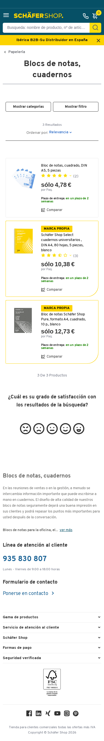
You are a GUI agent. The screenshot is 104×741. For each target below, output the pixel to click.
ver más (66, 530)
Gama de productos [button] (20, 617)
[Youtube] (57, 714)
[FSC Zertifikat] (52, 684)
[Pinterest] (75, 715)
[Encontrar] (95, 27)
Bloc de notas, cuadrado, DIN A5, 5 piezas (64, 168)
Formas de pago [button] (17, 648)
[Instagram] (67, 714)
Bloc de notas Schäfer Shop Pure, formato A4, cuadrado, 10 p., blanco (63, 319)
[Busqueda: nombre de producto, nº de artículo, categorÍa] (48, 28)
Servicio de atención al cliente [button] (31, 628)
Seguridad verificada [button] (22, 658)
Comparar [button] (51, 210)
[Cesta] (96, 16)
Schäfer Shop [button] (15, 638)
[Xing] (48, 714)
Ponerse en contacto (26, 593)
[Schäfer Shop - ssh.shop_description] (39, 16)
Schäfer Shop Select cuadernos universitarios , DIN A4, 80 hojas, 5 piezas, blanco (62, 242)
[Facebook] (29, 714)
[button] (6, 16)
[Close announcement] (98, 41)
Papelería (16, 52)
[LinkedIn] (38, 714)
